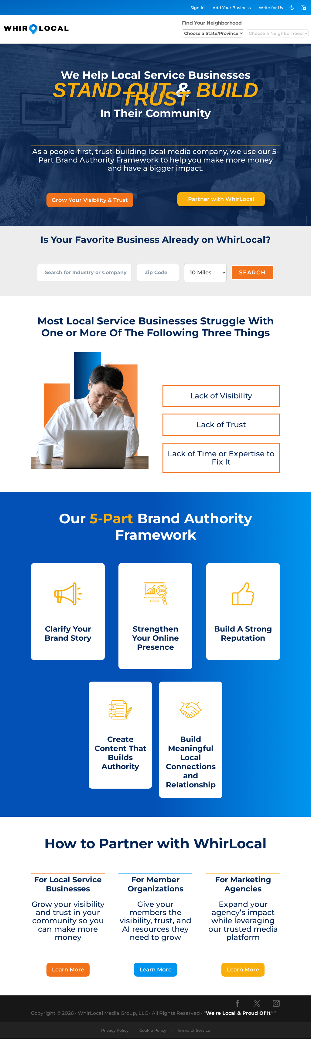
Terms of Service (193, 1034)
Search (252, 274)
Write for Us (271, 7)
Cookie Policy (152, 1034)
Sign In (197, 7)
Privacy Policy (114, 1034)
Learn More (68, 973)
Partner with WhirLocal (221, 199)
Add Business (232, 7)
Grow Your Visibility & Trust (89, 200)
